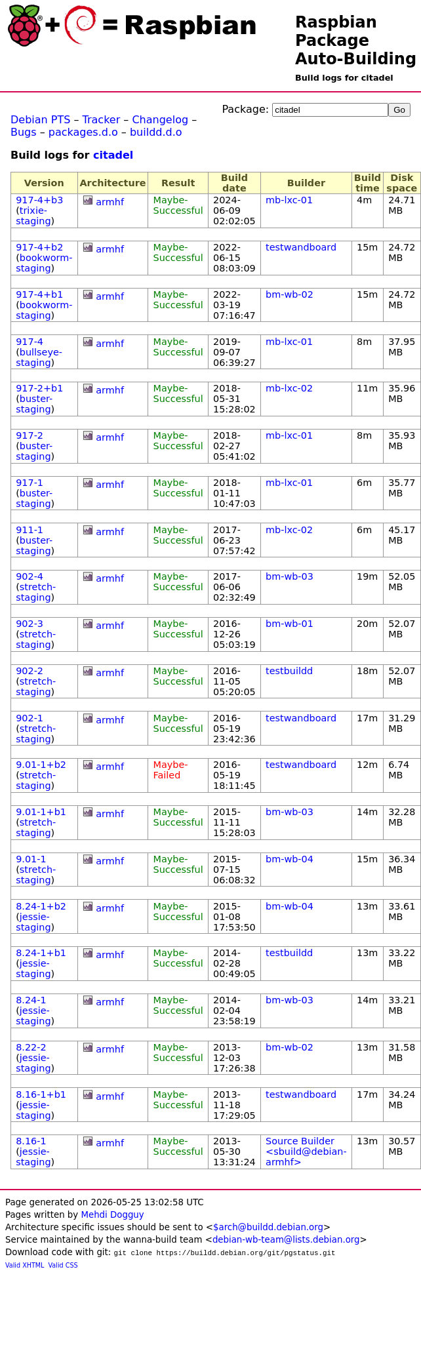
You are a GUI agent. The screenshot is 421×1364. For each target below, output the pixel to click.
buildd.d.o (156, 132)
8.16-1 (31, 1141)
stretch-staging (36, 592)
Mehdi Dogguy (112, 1215)
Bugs (23, 132)
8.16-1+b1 (41, 1094)
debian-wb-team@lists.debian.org (286, 1240)
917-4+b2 (39, 247)
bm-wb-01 (289, 623)
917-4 (29, 341)
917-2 (29, 435)
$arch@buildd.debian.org (268, 1227)
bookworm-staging (44, 262)
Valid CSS (63, 1265)
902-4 (29, 576)
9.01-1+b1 (41, 812)
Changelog (160, 119)
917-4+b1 (39, 294)
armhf (110, 202)
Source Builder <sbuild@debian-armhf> (306, 1151)
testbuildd (289, 671)
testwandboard (301, 247)
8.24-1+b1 (41, 953)
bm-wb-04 (289, 859)
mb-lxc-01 (289, 200)
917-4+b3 (39, 200)
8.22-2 (31, 1047)
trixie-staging (33, 215)
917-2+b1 (39, 388)
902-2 (29, 671)
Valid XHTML (24, 1265)
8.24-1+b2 (41, 906)
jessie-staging (33, 922)
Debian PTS (40, 119)
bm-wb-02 (289, 294)
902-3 (29, 623)
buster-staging (34, 403)
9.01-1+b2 (41, 764)
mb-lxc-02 (289, 388)
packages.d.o (83, 132)
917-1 (29, 482)
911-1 (29, 530)
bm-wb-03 (289, 576)
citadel (113, 155)
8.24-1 (31, 1000)
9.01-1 (31, 859)
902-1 (29, 718)
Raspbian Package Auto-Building (355, 40)
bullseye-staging (39, 357)
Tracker (102, 119)
